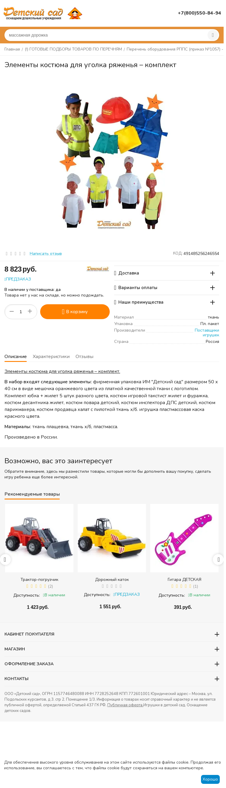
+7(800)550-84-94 (199, 13)
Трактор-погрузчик (39, 579)
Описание (15, 356)
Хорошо (210, 779)
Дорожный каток (112, 579)
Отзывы (84, 356)
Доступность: (26, 595)
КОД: (178, 253)
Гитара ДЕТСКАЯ (184, 579)
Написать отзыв (46, 253)
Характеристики (51, 356)
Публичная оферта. (125, 705)
